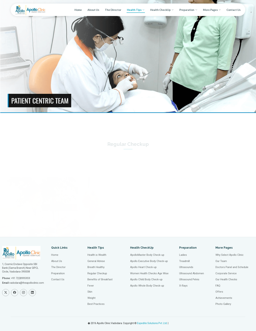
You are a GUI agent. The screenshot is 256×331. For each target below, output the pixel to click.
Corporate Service (226, 273)
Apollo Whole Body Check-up (147, 285)
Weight (91, 298)
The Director (113, 9)
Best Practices (96, 304)
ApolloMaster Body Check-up (147, 254)
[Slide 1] (121, 108)
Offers (219, 291)
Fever (90, 285)
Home (78, 9)
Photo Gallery (223, 304)
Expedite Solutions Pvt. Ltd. (152, 323)
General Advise (96, 261)
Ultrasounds (186, 267)
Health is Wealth (96, 254)
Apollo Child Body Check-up (146, 279)
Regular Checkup (97, 273)
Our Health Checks (226, 279)
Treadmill (184, 261)
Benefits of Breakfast (100, 279)
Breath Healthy (96, 267)
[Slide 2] (128, 108)
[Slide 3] (134, 108)
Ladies (183, 254)
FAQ (217, 285)
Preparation (58, 273)
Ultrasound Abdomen (191, 273)
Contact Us (233, 9)
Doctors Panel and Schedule (231, 267)
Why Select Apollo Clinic (229, 254)
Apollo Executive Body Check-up (149, 261)
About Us (93, 9)
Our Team (221, 261)
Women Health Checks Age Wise (149, 273)
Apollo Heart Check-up (143, 267)
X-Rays (183, 285)
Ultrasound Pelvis (189, 279)
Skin (89, 291)
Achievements (223, 298)
